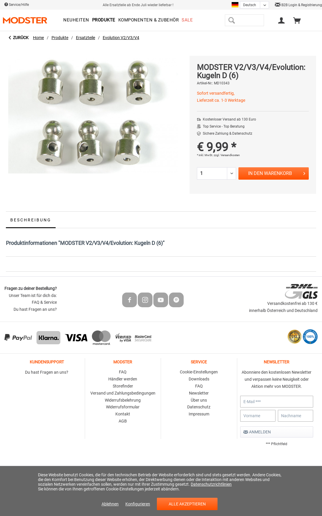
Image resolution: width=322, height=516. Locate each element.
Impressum (199, 414)
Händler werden (122, 379)
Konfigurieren (137, 504)
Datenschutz (198, 407)
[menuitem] (76, 20)
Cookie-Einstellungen (199, 372)
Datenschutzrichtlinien (211, 484)
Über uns (199, 400)
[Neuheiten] (76, 20)
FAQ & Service (44, 302)
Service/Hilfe (16, 5)
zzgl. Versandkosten (227, 155)
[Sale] (187, 20)
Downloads (199, 379)
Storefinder (123, 386)
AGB (123, 421)
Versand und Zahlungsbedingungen (122, 393)
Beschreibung (30, 220)
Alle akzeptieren (187, 504)
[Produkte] (104, 20)
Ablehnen (110, 504)
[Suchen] (231, 20)
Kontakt (122, 414)
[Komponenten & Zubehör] (148, 20)
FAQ (123, 372)
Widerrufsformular (123, 407)
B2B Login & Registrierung (298, 5)
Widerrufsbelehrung (123, 400)
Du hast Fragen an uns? (35, 309)
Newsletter (199, 393)
